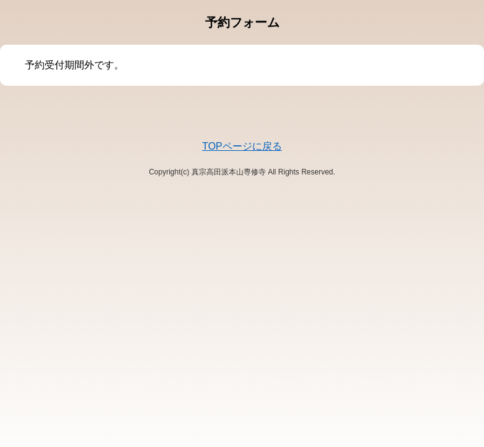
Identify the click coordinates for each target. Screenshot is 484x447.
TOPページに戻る (242, 146)
